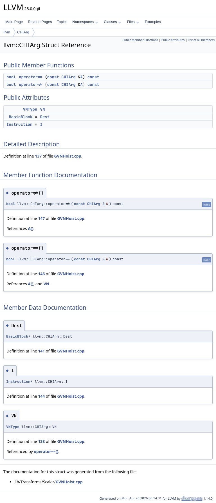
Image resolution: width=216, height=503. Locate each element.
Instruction (19, 124)
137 (38, 156)
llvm (7, 32)
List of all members (201, 40)
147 (41, 218)
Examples (153, 22)
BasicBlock (20, 116)
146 (41, 273)
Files (133, 22)
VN (42, 109)
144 (41, 396)
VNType (30, 109)
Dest (45, 116)
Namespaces (85, 22)
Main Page (14, 22)
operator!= (30, 84)
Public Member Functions (140, 40)
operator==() (46, 451)
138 (41, 441)
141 (41, 351)
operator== (30, 76)
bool (11, 76)
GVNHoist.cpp (67, 156)
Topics (62, 22)
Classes (112, 22)
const (53, 76)
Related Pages (40, 22)
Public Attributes (173, 40)
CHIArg (23, 32)
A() (30, 228)
